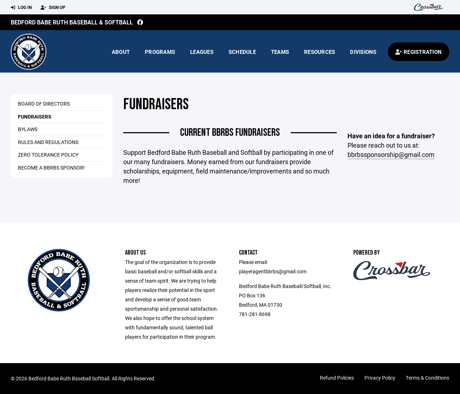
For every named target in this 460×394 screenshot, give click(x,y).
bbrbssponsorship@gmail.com (391, 154)
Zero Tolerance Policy (48, 154)
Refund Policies (337, 377)
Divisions (363, 51)
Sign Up (53, 7)
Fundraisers (34, 116)
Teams (280, 51)
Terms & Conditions (427, 377)
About (121, 51)
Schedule (242, 51)
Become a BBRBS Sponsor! (51, 167)
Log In (21, 7)
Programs (160, 51)
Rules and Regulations (48, 142)
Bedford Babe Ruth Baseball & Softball (72, 22)
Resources (319, 51)
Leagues (201, 51)
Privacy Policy (379, 377)
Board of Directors (44, 103)
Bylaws (27, 129)
